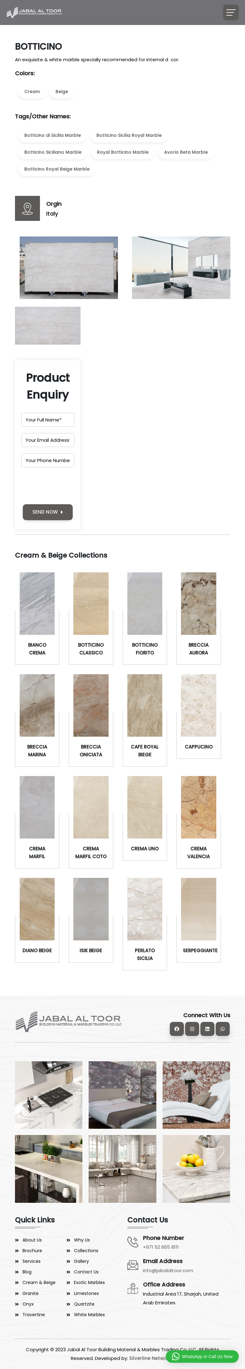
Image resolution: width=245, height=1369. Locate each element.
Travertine (33, 1314)
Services (31, 1261)
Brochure (32, 1250)
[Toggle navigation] (231, 12)
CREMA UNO (145, 848)
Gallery (81, 1261)
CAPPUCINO (199, 747)
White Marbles (89, 1314)
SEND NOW (47, 512)
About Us (32, 1240)
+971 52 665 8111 (161, 1247)
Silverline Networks (151, 1358)
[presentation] (68, 486)
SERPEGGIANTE (200, 950)
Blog (27, 1272)
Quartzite (84, 1304)
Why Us (82, 1240)
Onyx (28, 1304)
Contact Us (86, 1272)
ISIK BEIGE (91, 950)
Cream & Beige (39, 1282)
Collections (86, 1250)
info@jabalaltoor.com (168, 1270)
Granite (30, 1293)
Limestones (86, 1293)
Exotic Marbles (89, 1282)
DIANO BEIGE (37, 950)
